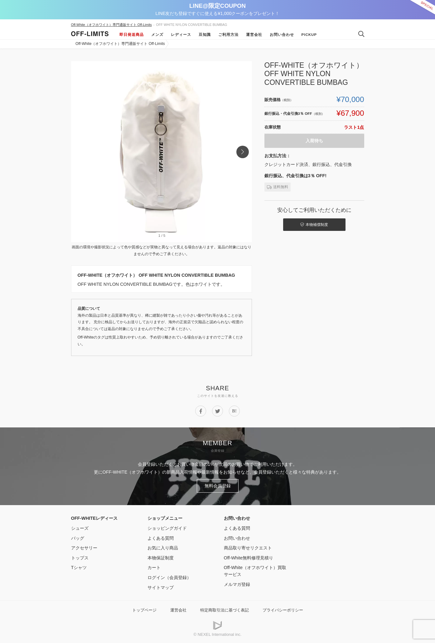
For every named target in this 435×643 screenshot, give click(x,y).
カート (154, 567)
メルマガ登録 (237, 584)
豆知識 (205, 35)
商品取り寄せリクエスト (248, 547)
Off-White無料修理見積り (248, 557)
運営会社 (254, 35)
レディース (181, 35)
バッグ (77, 538)
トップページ (144, 610)
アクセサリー (84, 547)
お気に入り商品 (162, 547)
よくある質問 (160, 538)
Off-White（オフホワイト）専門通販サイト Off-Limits (111, 25)
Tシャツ (79, 567)
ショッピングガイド (167, 528)
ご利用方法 (228, 35)
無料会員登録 (218, 485)
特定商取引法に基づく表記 (224, 610)
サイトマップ (160, 587)
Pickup (309, 35)
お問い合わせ (282, 35)
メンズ (157, 35)
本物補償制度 (314, 224)
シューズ (80, 528)
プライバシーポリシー (283, 610)
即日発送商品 (131, 35)
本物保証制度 (160, 557)
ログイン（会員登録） (169, 577)
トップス (80, 557)
